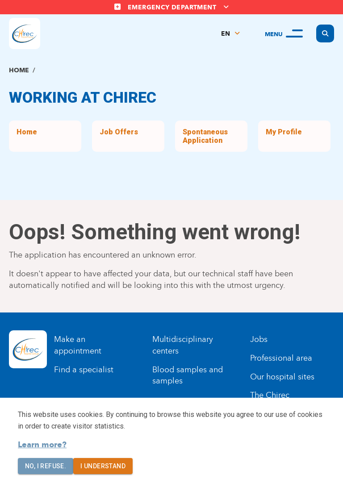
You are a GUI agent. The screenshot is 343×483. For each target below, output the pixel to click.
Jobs (259, 339)
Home (19, 70)
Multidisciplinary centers (182, 345)
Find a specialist (83, 370)
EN (225, 33)
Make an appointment (77, 345)
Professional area (281, 358)
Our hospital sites (282, 377)
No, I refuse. (45, 466)
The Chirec (269, 395)
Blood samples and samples (187, 375)
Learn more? (42, 445)
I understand (103, 466)
